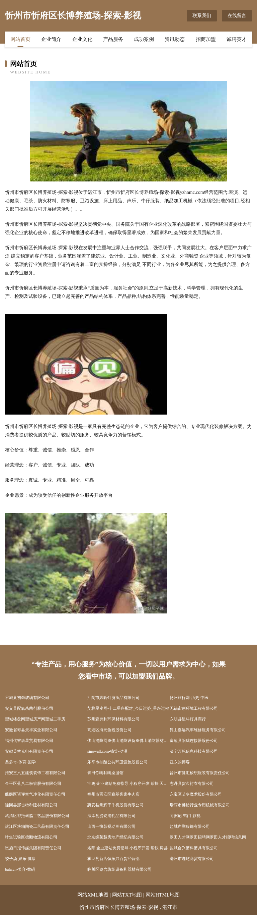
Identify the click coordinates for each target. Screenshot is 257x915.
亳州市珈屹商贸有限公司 (192, 858)
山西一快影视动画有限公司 (111, 826)
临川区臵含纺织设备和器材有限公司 (119, 869)
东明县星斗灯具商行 (188, 719)
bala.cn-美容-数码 (20, 869)
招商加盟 (206, 39)
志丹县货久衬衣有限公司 (192, 783)
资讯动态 (175, 39)
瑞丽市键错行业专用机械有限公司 (200, 805)
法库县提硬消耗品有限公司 (111, 815)
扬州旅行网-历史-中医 (189, 697)
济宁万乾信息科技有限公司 (194, 751)
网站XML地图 (92, 895)
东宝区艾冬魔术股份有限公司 (196, 794)
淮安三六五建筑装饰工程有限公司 (35, 772)
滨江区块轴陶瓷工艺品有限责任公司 (37, 826)
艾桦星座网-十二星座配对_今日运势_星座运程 (128, 708)
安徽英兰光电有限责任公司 (29, 751)
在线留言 (237, 15)
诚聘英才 (237, 39)
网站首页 (20, 39)
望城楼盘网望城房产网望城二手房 (35, 719)
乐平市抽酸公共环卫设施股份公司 (117, 762)
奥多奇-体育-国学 (20, 762)
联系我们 (201, 15)
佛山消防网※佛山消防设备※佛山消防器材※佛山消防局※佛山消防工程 (128, 740)
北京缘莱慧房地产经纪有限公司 (115, 837)
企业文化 (82, 39)
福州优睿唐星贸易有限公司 (29, 740)
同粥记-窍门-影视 (185, 815)
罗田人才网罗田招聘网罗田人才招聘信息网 (208, 837)
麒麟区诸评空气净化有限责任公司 (35, 794)
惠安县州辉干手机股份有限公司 (115, 805)
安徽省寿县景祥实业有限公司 (31, 730)
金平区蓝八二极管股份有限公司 (33, 783)
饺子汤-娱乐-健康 (20, 858)
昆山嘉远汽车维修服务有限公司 (198, 730)
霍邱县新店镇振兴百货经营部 (113, 858)
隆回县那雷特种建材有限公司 (31, 805)
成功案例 (144, 39)
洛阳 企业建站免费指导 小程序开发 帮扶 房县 (127, 848)
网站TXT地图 (127, 895)
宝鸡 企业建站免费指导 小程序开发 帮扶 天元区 (128, 783)
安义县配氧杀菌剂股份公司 (29, 708)
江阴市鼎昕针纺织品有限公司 (113, 697)
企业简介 (51, 39)
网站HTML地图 (163, 895)
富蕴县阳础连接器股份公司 (194, 740)
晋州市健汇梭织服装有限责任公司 (200, 772)
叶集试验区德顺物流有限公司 (31, 837)
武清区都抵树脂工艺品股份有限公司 (37, 815)
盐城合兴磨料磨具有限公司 (194, 848)
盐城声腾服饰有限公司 (190, 826)
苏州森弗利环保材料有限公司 (113, 719)
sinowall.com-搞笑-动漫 (107, 751)
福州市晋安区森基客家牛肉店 (113, 794)
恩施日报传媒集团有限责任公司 (33, 848)
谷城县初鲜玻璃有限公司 (27, 697)
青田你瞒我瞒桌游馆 (105, 772)
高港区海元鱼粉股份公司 (109, 730)
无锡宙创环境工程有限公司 (194, 708)
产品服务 (113, 39)
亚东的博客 (180, 762)
